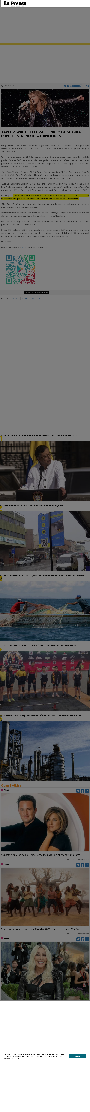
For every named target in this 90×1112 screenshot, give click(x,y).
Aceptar (77, 1056)
